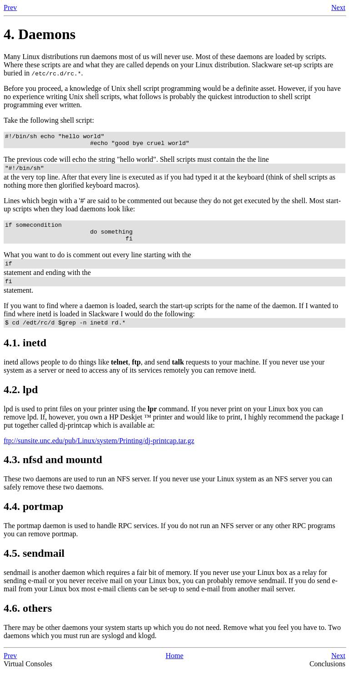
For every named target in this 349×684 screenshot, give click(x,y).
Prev (10, 7)
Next (338, 7)
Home (174, 668)
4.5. (34, 565)
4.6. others (28, 620)
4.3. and (53, 472)
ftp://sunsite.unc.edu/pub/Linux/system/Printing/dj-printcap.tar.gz (99, 453)
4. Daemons (39, 34)
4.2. (21, 402)
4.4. (33, 518)
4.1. (25, 355)
